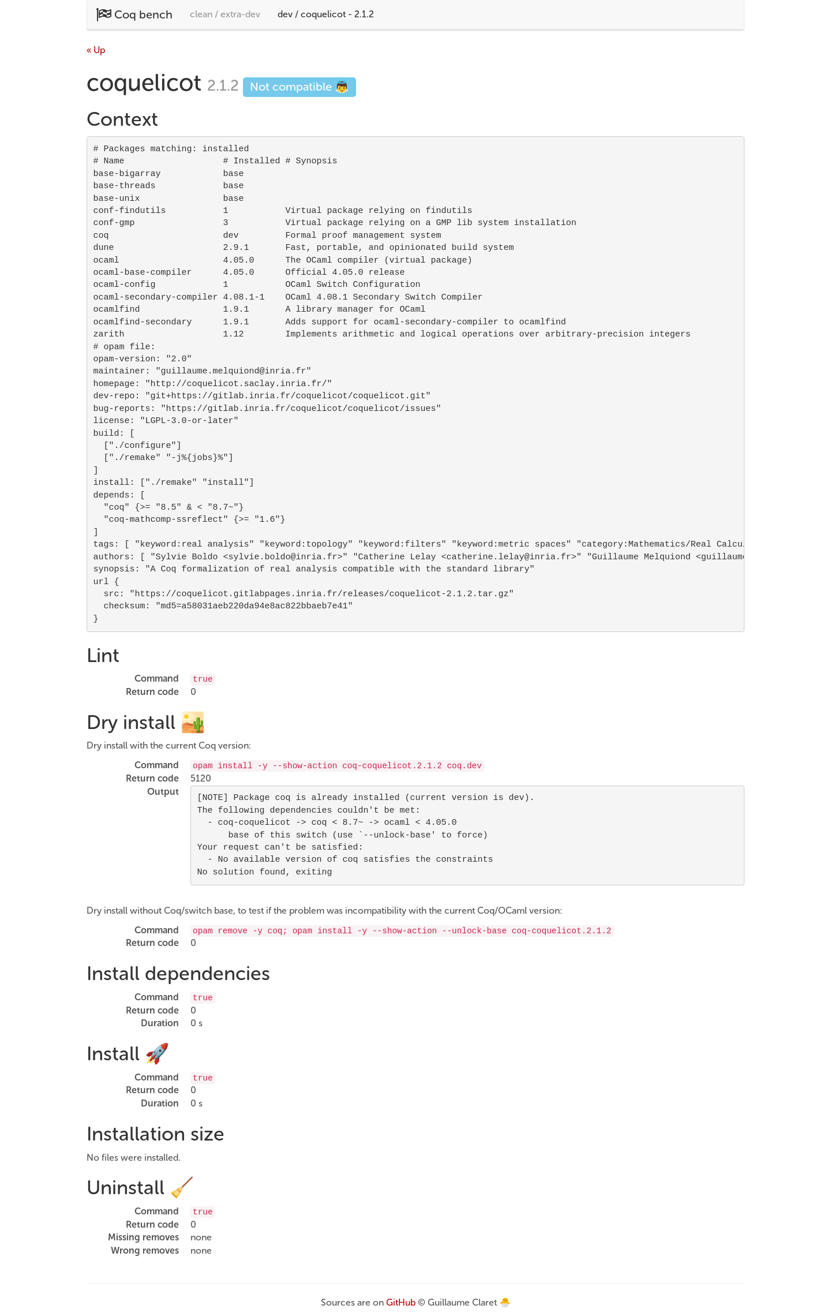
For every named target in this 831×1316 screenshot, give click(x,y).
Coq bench (134, 14)
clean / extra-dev (225, 14)
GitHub (400, 1302)
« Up (96, 49)
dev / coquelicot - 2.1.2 (326, 14)
